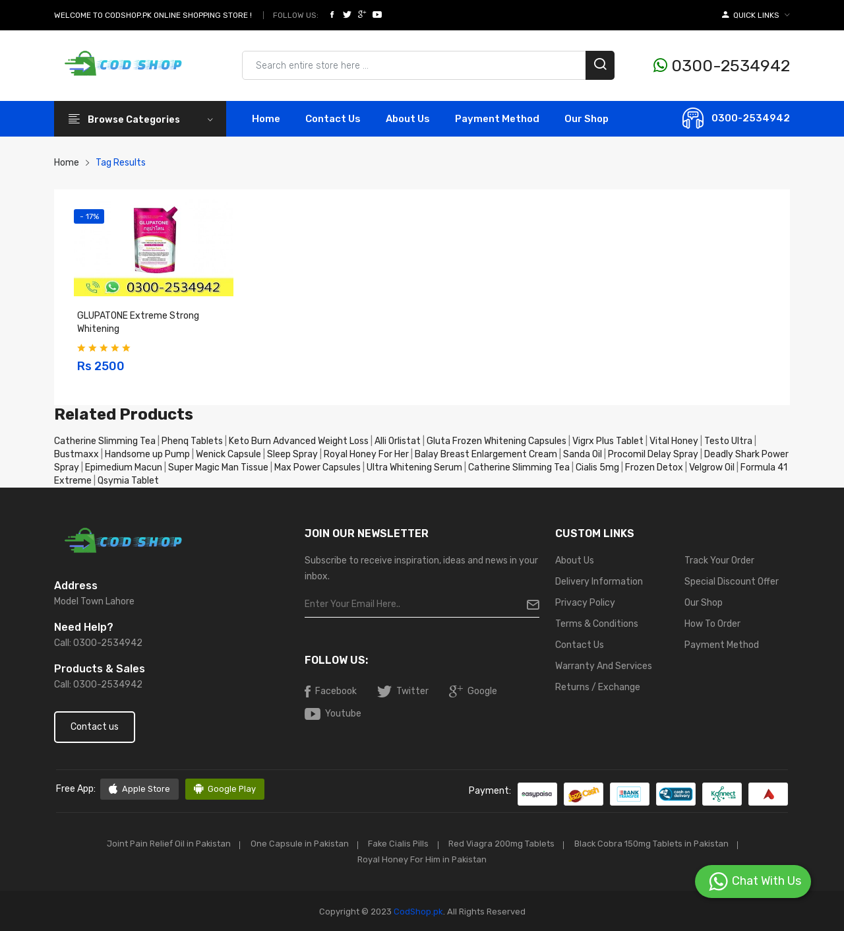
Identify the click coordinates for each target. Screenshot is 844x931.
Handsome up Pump (147, 454)
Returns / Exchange (597, 687)
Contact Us (579, 645)
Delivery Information (599, 581)
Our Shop (586, 119)
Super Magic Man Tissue (218, 467)
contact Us (333, 119)
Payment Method (497, 119)
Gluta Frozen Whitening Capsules (496, 441)
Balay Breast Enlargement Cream (486, 454)
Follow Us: (295, 15)
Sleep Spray (292, 454)
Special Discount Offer (731, 581)
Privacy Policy (585, 602)
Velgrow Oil (712, 467)
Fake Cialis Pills (398, 843)
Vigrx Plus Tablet (608, 441)
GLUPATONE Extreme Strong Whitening (138, 322)
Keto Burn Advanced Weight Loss (299, 441)
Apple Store (139, 789)
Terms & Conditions (596, 623)
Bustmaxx (76, 454)
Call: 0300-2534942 (98, 643)
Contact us (95, 726)
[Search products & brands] (428, 65)
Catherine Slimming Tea (105, 441)
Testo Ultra (728, 441)
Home (266, 119)
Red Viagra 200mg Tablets (504, 843)
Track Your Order (719, 560)
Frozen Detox (654, 467)
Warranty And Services (603, 666)
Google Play (225, 789)
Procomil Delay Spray (653, 454)
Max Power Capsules (317, 467)
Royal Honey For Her (366, 454)
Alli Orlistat (398, 441)
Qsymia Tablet (128, 480)
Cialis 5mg (597, 467)
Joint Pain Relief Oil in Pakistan (161, 843)
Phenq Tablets (192, 441)
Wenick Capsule (228, 454)
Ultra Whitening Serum (414, 467)
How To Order (712, 623)
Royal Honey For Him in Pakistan (422, 858)
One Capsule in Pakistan (296, 843)
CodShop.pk (417, 910)
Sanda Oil (583, 454)
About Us (408, 119)
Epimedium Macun (123, 467)
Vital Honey (673, 441)
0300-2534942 (721, 65)
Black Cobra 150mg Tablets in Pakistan (658, 843)
